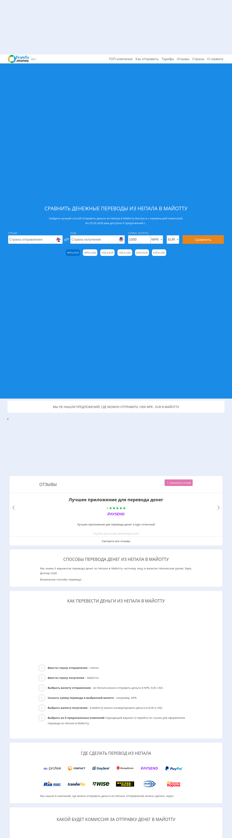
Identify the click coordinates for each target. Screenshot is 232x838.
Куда (73, 233)
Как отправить (146, 59)
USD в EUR (107, 252)
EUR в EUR (142, 252)
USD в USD (125, 252)
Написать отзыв (178, 483)
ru (34, 59)
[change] (66, 239)
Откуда (12, 233)
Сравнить (203, 239)
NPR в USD (90, 252)
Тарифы (167, 59)
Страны (198, 59)
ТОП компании (120, 59)
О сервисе (215, 59)
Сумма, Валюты (138, 233)
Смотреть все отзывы (116, 541)
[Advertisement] (116, 25)
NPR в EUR (73, 252)
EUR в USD (159, 252)
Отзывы (183, 59)
